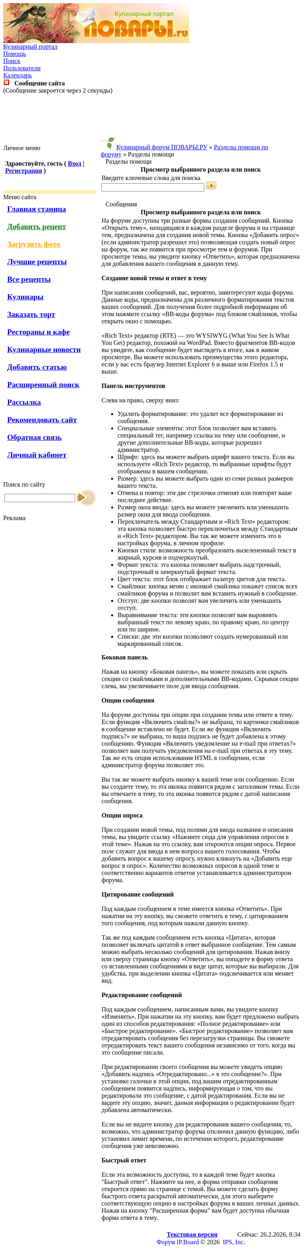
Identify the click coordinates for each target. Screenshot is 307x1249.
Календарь (17, 75)
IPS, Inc (233, 1242)
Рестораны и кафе (38, 332)
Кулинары (25, 297)
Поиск (11, 60)
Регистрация (23, 170)
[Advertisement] (153, 119)
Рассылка (24, 402)
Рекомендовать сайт (42, 420)
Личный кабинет (36, 455)
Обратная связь (34, 437)
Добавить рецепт (36, 226)
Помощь (14, 53)
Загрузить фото (33, 244)
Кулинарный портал (30, 46)
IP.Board (188, 1242)
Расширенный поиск (43, 384)
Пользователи (22, 68)
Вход (74, 163)
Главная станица (36, 209)
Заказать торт (31, 314)
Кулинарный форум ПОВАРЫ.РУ (161, 147)
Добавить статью (37, 367)
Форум (165, 1242)
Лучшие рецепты (37, 261)
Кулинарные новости (44, 349)
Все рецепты (29, 279)
